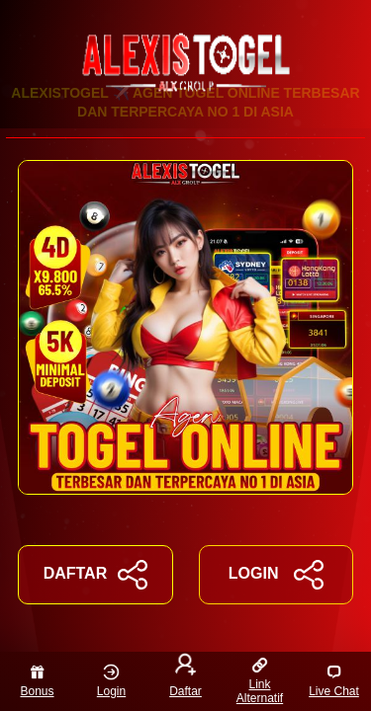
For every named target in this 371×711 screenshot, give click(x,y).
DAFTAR (95, 575)
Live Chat (334, 681)
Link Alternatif (259, 681)
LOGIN (276, 575)
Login (111, 681)
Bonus (36, 681)
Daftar (185, 677)
